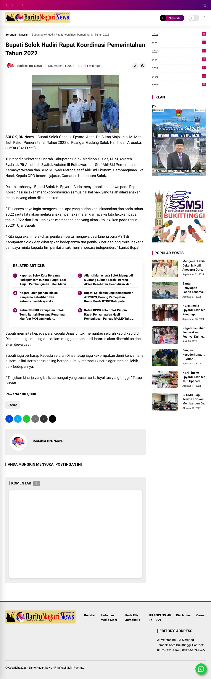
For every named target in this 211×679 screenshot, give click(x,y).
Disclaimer (183, 615)
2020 (179, 85)
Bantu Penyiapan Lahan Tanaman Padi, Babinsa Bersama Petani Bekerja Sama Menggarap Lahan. (193, 288)
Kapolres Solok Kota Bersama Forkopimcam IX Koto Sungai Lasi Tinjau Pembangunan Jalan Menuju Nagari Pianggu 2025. (44, 280)
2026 (179, 34)
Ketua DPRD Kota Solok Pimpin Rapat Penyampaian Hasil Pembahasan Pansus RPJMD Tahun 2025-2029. (108, 314)
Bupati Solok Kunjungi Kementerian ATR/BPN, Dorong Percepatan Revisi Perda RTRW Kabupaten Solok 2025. (108, 297)
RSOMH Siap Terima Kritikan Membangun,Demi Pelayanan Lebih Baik (195, 399)
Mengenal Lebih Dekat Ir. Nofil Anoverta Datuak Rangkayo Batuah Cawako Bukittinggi (193, 265)
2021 (179, 77)
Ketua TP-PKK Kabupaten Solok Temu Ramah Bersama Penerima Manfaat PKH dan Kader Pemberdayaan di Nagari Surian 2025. (42, 314)
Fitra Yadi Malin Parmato (69, 667)
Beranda (10, 34)
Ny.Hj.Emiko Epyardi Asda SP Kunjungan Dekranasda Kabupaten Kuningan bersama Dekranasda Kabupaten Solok (193, 310)
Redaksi (89, 615)
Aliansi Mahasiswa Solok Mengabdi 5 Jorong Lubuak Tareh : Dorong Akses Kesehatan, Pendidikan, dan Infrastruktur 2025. (108, 280)
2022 (179, 68)
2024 (179, 51)
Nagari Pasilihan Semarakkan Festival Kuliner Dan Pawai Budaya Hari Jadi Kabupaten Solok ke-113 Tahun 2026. (193, 332)
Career (201, 615)
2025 (179, 43)
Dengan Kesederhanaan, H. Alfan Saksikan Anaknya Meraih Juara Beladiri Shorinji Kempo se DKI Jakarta (193, 354)
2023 (179, 60)
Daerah (23, 34)
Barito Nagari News (40, 667)
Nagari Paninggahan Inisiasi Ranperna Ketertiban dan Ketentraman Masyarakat (38, 297)
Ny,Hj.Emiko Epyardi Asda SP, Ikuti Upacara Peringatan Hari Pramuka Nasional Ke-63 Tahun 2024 (193, 377)
